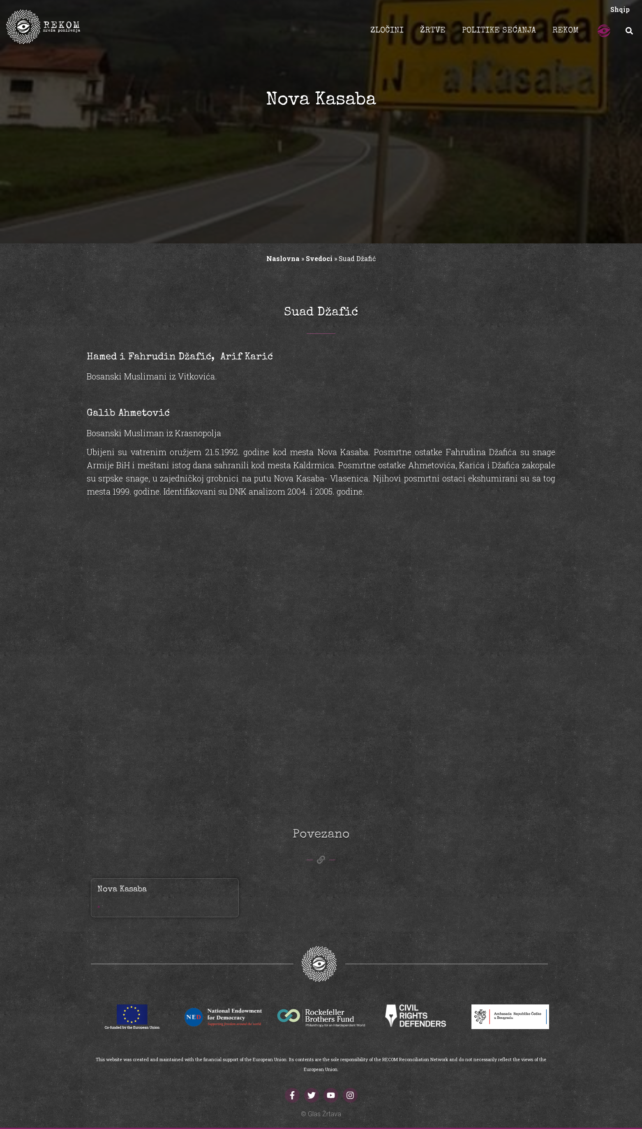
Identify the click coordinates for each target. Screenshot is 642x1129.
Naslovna (283, 258)
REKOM (565, 31)
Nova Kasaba (122, 890)
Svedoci (319, 258)
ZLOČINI (387, 31)
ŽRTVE (433, 31)
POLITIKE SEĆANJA (499, 31)
